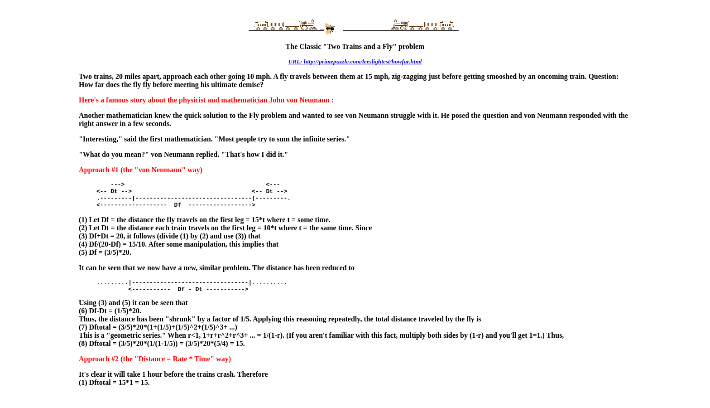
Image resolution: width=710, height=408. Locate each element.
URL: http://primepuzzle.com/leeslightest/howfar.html (355, 61)
